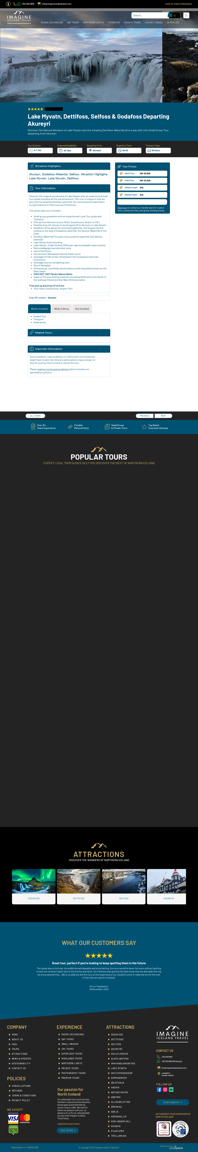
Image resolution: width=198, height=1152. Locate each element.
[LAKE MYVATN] (124, 1068)
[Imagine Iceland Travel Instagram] (165, 1089)
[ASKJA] (124, 1111)
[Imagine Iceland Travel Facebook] (159, 1089)
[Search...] (148, 15)
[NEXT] (163, 416)
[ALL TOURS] (35, 416)
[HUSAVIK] (124, 1126)
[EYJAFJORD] (124, 1131)
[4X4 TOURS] (74, 1049)
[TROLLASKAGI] (124, 1135)
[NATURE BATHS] (124, 1092)
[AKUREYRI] (124, 1049)
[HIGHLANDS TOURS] (74, 1058)
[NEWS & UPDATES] (24, 1058)
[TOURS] (24, 1049)
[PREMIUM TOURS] (74, 1078)
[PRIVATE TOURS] (74, 1068)
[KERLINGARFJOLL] (124, 1121)
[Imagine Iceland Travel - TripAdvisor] (171, 1089)
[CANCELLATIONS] (25, 1086)
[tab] (39, 308)
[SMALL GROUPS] (74, 1044)
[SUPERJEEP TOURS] (74, 1053)
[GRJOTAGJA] (124, 1082)
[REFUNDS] (25, 1090)
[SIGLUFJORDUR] (124, 1053)
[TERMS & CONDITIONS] (25, 1095)
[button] (8, 4)
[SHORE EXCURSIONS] (74, 1034)
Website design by (166, 1146)
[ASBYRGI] (124, 1097)
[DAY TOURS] (74, 1039)
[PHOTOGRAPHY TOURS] (74, 1073)
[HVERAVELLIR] (124, 1116)
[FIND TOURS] (68, 1130)
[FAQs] (24, 1044)
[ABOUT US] (24, 1039)
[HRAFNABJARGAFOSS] (124, 1063)
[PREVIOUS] (145, 416)
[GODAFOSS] (124, 1034)
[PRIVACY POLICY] (24, 1100)
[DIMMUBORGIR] (124, 1078)
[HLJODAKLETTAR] (124, 1102)
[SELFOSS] (124, 1044)
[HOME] (24, 1034)
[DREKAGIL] (124, 1106)
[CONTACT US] (24, 1068)
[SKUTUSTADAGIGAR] (124, 1073)
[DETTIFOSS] (124, 1039)
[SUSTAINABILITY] (24, 1063)
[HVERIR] (124, 1087)
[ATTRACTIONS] (24, 1053)
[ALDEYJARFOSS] (124, 1058)
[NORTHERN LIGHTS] (74, 1063)
